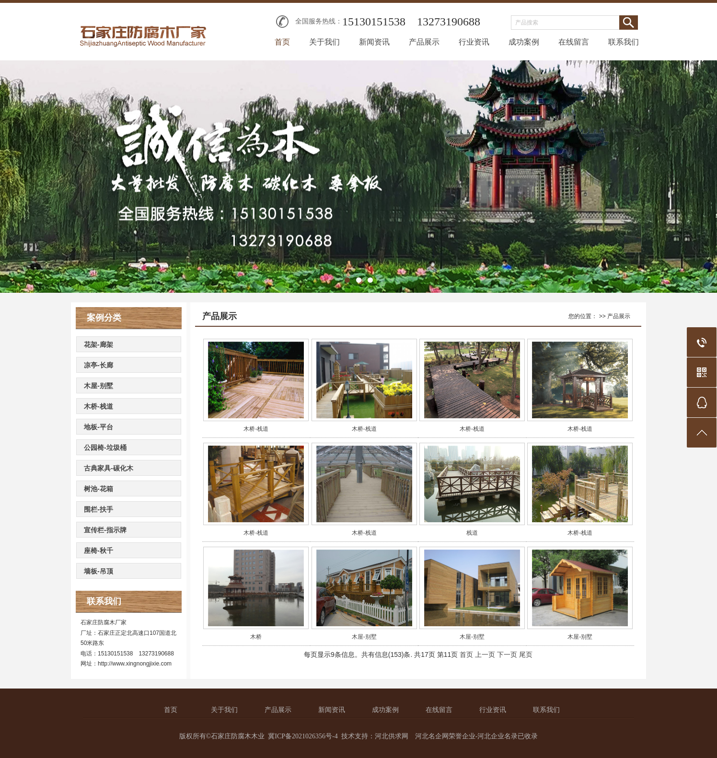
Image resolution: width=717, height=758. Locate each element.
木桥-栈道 (98, 406)
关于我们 (324, 42)
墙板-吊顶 (98, 571)
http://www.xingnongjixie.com (135, 663)
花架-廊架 (98, 344)
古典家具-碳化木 (108, 468)
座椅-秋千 (98, 550)
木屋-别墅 (98, 386)
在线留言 (573, 42)
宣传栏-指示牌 (105, 530)
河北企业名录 (497, 736)
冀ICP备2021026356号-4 (302, 736)
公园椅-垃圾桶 (105, 447)
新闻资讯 (374, 42)
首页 (282, 42)
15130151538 (373, 21)
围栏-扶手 (98, 509)
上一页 (485, 654)
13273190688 (448, 21)
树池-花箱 (98, 489)
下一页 (507, 654)
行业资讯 (474, 42)
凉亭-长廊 (98, 365)
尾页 (525, 654)
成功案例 (524, 42)
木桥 (256, 636)
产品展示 (424, 42)
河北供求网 (391, 736)
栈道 (472, 532)
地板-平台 (98, 427)
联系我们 (623, 42)
